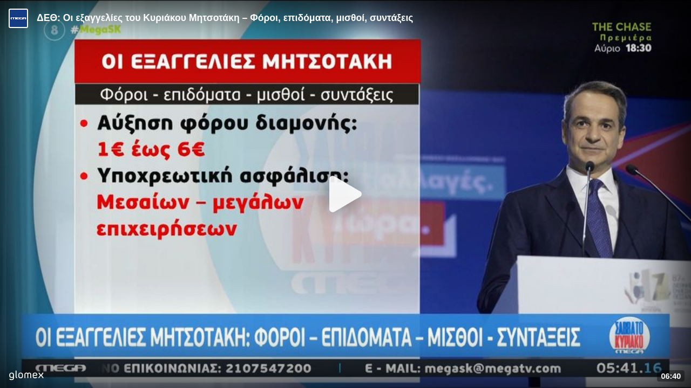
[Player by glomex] (26, 376)
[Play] (345, 194)
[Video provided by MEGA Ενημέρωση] (18, 18)
